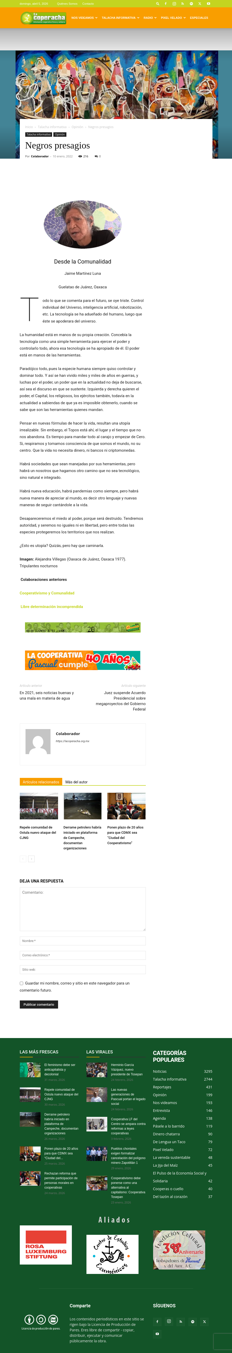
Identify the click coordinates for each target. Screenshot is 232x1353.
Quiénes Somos (67, 3)
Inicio (29, 127)
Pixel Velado (173, 17)
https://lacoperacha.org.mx (73, 741)
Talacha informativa (121, 17)
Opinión (77, 127)
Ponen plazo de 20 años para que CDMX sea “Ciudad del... (61, 1153)
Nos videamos (85, 17)
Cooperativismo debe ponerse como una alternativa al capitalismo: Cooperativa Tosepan (128, 1187)
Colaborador (40, 156)
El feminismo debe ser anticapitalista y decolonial (60, 1069)
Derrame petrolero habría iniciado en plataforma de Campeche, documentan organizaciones (82, 837)
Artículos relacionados (41, 782)
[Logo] (43, 17)
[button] (158, 3)
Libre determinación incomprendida (51, 606)
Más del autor (76, 782)
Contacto (88, 3)
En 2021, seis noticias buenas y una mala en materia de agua (47, 695)
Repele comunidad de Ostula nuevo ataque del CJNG (38, 832)
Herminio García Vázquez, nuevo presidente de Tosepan (127, 1069)
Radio (150, 17)
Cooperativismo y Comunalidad (47, 593)
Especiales (199, 17)
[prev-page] (23, 859)
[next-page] (31, 859)
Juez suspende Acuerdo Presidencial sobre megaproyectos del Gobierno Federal (121, 701)
